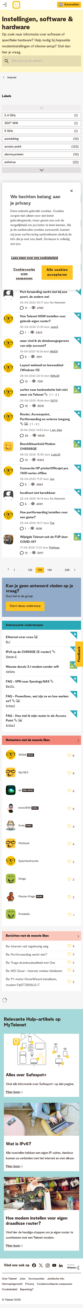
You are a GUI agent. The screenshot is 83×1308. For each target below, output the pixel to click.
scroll (41, 170)
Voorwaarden (36, 1278)
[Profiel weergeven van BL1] (8, 642)
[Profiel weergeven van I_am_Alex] (56, 430)
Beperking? (26, 1289)
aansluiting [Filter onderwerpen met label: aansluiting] (11, 139)
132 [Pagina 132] (30, 570)
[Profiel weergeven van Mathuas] (54, 547)
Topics (5, 5)
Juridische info (55, 1278)
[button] (79, 654)
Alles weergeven (41, 741)
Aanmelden (71, 4)
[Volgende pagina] (73, 570)
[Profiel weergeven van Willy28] (54, 376)
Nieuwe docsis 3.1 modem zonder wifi (32, 667)
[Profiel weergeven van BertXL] (10, 686)
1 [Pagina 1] (14, 570)
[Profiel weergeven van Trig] (52, 523)
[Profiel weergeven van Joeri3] (54, 327)
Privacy (29, 1284)
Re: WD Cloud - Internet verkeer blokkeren (34, 971)
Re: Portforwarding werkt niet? (26, 954)
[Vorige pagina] (10, 570)
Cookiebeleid (9, 1289)
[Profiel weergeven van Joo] (52, 479)
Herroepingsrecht (12, 1284)
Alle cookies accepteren (57, 272)
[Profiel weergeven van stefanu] (10, 671)
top (41, 108)
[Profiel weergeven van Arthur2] (10, 706)
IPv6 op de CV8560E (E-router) (29, 652)
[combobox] (41, 61)
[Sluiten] (71, 191)
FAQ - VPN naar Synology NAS (28, 681)
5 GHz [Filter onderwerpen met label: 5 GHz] (8, 131)
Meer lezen (13, 1092)
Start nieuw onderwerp (25, 606)
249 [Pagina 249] (67, 570)
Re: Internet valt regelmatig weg (27, 946)
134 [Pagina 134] (49, 570)
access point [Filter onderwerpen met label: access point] (12, 146)
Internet (11, 77)
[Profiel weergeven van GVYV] (54, 400)
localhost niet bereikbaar (37, 493)
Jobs (22, 1278)
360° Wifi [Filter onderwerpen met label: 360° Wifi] (11, 123)
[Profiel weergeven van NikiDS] (54, 351)
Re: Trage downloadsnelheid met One (30, 963)
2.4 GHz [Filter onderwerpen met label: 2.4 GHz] (10, 115)
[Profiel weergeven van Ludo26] (55, 454)
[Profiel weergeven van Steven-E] (11, 656)
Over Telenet (9, 1278)
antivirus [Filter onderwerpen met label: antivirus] (10, 162)
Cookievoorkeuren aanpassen (54, 1284)
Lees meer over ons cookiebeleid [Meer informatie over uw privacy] (34, 258)
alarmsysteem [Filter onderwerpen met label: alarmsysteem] (14, 154)
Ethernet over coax (20, 637)
